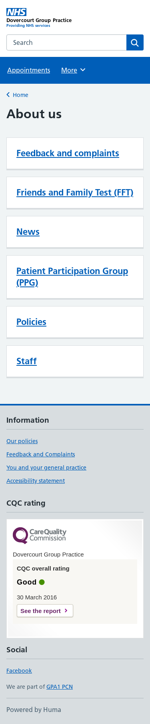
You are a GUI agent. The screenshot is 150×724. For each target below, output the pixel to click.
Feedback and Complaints (40, 454)
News (28, 231)
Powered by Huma (33, 710)
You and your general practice (46, 467)
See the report (40, 610)
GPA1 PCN (59, 686)
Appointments (28, 70)
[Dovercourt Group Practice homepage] (40, 18)
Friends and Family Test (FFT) (74, 192)
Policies (31, 321)
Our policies (22, 441)
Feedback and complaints (67, 153)
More (73, 70)
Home (20, 95)
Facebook (19, 670)
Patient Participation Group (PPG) (72, 276)
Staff (26, 361)
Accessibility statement (35, 480)
